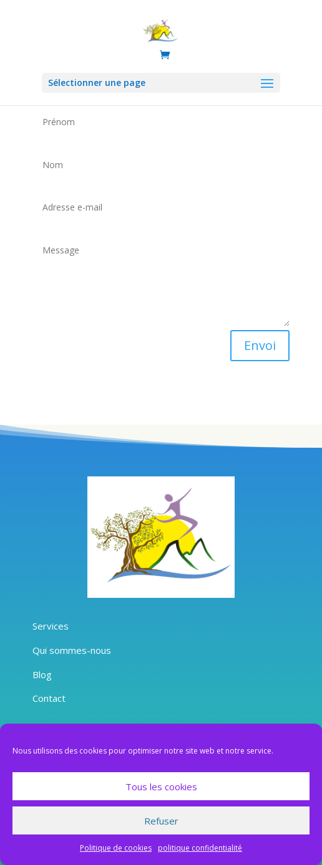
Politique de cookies (116, 848)
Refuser (161, 821)
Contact (49, 698)
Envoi (260, 345)
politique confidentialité (200, 848)
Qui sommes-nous (71, 650)
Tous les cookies (161, 786)
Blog (42, 674)
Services (50, 626)
